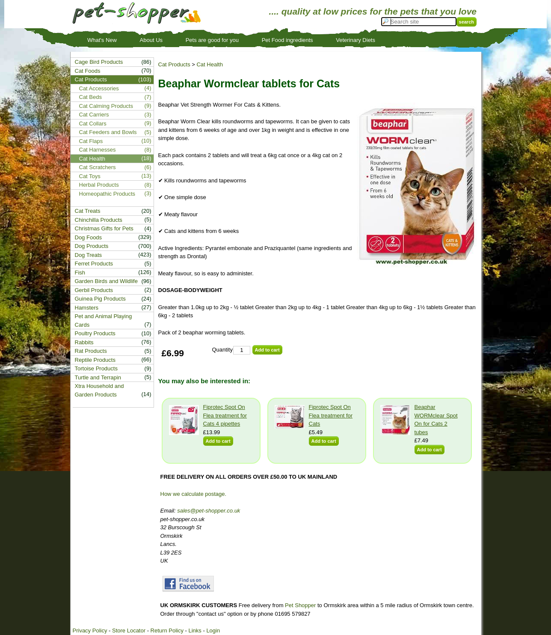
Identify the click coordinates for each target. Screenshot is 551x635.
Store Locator (128, 630)
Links (194, 630)
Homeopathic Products (107, 194)
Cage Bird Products (99, 62)
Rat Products (91, 351)
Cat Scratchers (97, 167)
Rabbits (84, 342)
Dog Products (92, 246)
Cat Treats (88, 211)
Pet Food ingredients (287, 40)
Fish (80, 272)
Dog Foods (88, 237)
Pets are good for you (212, 40)
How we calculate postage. (193, 494)
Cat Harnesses (97, 149)
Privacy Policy (90, 630)
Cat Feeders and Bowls (108, 132)
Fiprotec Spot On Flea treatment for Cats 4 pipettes (225, 415)
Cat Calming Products (106, 106)
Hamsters (87, 307)
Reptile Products (95, 360)
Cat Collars (93, 123)
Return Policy (167, 630)
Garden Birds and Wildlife (106, 281)
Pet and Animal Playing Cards (103, 320)
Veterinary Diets (355, 40)
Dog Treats (88, 255)
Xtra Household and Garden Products (99, 390)
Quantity (222, 349)
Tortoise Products (96, 368)
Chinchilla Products (98, 220)
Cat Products (174, 64)
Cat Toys (90, 176)
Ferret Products (94, 263)
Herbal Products (99, 185)
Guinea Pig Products (100, 298)
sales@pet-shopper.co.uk (208, 510)
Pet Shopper (300, 605)
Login (213, 630)
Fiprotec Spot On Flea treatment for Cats (331, 415)
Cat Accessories (99, 88)
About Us (151, 40)
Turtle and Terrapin (98, 377)
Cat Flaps (91, 141)
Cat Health (209, 64)
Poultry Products (95, 333)
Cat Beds (90, 97)
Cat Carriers (94, 114)
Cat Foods (88, 71)
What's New (102, 40)
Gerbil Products (94, 290)
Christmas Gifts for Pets (104, 228)
